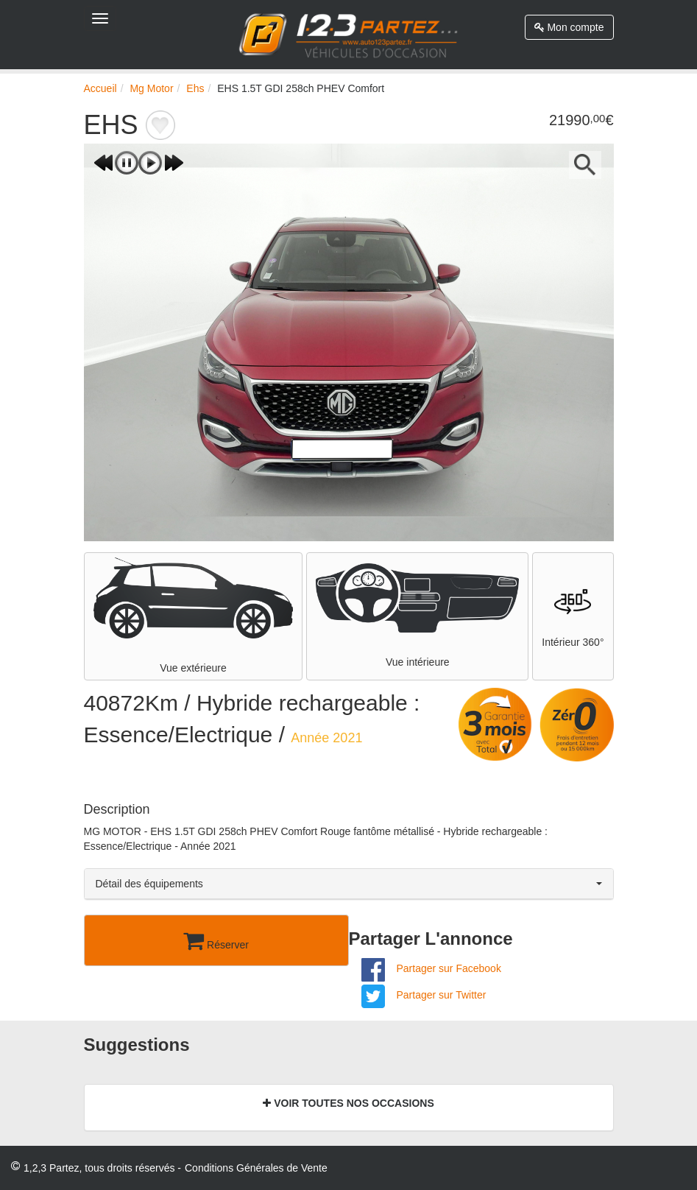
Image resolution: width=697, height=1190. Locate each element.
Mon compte (569, 27)
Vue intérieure (417, 616)
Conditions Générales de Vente (256, 1168)
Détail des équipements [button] (349, 884)
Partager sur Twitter (441, 995)
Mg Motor (151, 88)
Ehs (195, 88)
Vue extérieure (193, 615)
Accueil (100, 88)
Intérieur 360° (573, 615)
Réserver (216, 940)
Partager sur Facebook (448, 968)
